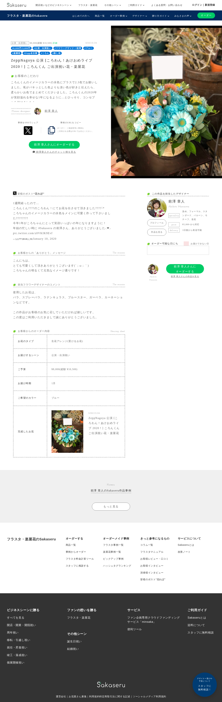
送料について (196, 625)
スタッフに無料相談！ (205, 684)
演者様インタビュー (151, 572)
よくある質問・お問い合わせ (166, 5)
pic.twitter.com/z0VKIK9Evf (33, 233)
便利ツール (134, 629)
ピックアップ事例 (113, 559)
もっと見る (111, 506)
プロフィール (157, 223)
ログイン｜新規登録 (203, 4)
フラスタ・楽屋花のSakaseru (27, 15)
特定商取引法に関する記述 (114, 696)
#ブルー (88, 48)
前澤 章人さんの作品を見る (185, 276)
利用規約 (94, 696)
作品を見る (157, 232)
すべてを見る (15, 617)
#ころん (45, 53)
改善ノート (184, 552)
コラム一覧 (146, 545)
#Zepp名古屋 (30, 53)
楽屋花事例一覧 (112, 552)
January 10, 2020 (44, 238)
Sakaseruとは (186, 545)
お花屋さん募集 (78, 696)
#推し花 (56, 53)
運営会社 (61, 696)
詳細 (55, 43)
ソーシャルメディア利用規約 (149, 696)
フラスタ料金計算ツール (80, 559)
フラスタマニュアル (151, 552)
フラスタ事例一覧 (113, 545)
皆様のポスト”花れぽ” (152, 579)
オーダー (206, 15)
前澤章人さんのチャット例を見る (54, 152)
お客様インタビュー (151, 565)
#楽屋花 (16, 53)
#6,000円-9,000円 (21, 48)
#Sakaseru (45, 228)
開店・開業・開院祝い (21, 625)
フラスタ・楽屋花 (87, 5)
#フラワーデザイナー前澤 (68, 48)
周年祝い (13, 632)
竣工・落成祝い (17, 655)
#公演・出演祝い (42, 48)
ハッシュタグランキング (117, 565)
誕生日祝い (74, 641)
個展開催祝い (15, 662)
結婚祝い (73, 649)
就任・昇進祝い (17, 647)
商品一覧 (100, 16)
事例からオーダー (76, 552)
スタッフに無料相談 (200, 632)
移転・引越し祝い (18, 640)
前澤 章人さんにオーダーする (54, 144)
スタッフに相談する (77, 565)
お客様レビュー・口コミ (154, 559)
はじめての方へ (81, 16)
